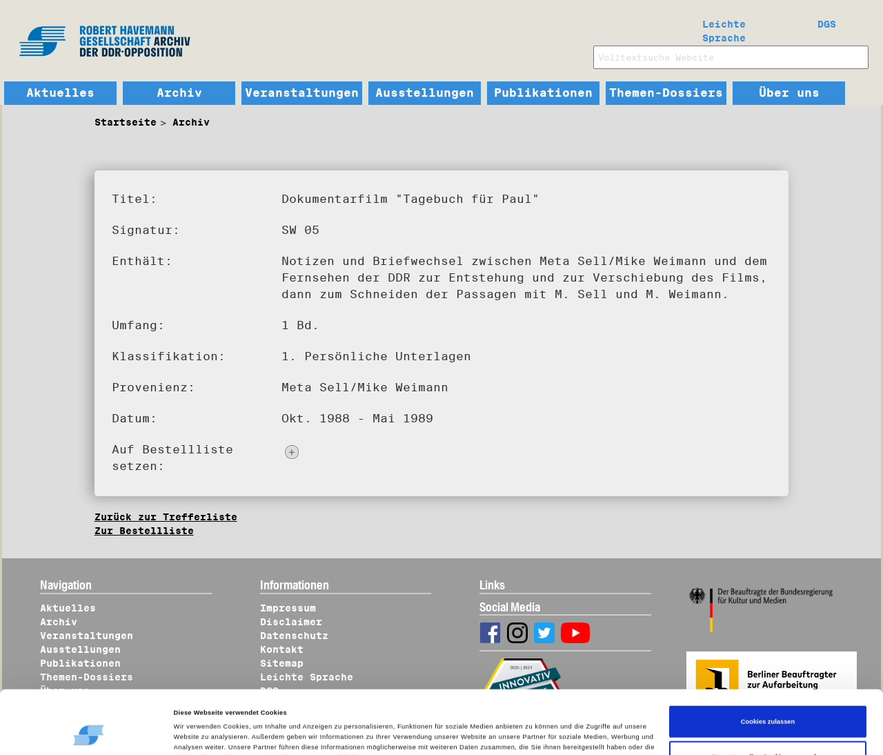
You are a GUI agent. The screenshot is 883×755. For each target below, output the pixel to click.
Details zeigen (203, 732)
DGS (826, 24)
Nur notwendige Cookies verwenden (767, 707)
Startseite (126, 122)
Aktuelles (60, 93)
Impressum (288, 608)
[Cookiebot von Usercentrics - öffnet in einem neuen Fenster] (89, 731)
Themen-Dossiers (666, 93)
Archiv (179, 93)
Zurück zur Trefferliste (166, 516)
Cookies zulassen (768, 672)
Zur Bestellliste (144, 530)
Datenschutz (294, 635)
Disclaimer (291, 621)
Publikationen (543, 93)
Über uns (789, 93)
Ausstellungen (424, 93)
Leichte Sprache (724, 28)
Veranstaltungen (302, 93)
